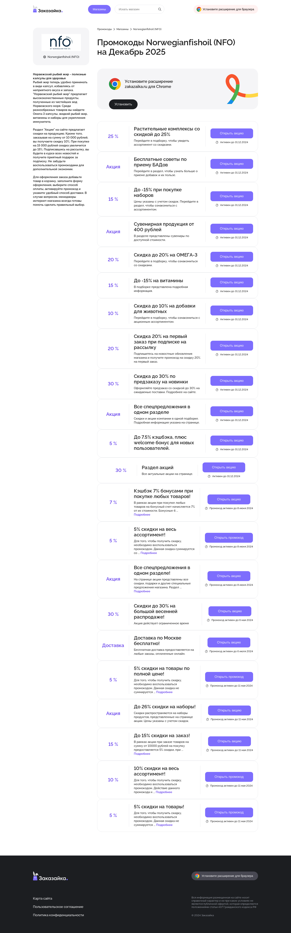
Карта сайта (42, 898)
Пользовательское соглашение (58, 907)
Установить (123, 104)
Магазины (99, 9)
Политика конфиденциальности (58, 915)
